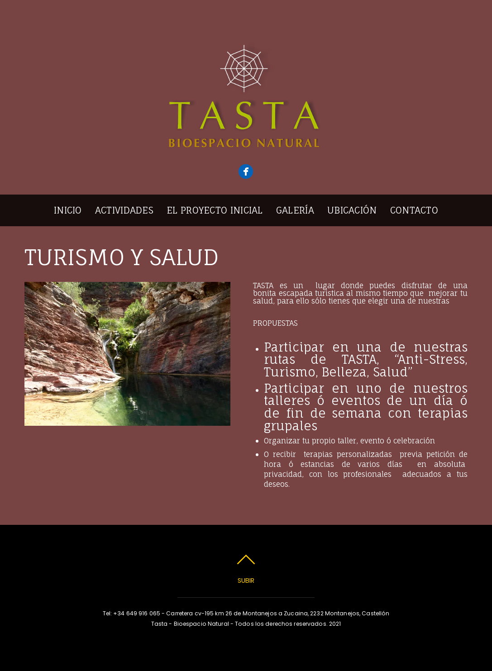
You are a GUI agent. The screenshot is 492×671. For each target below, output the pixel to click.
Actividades (124, 210)
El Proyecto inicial (215, 210)
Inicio (68, 210)
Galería (295, 210)
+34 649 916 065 (136, 613)
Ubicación (352, 210)
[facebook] (246, 171)
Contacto (414, 210)
